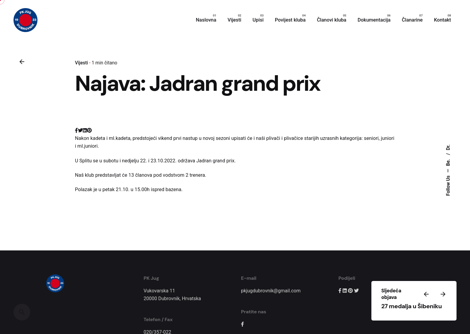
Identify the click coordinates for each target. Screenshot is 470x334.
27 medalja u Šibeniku (411, 306)
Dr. (448, 147)
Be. (448, 162)
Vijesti (81, 63)
